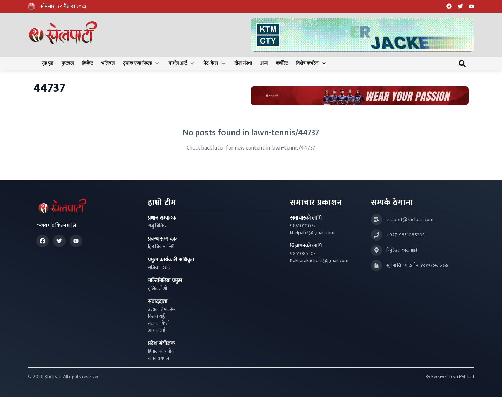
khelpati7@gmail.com (312, 232)
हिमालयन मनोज (161, 351)
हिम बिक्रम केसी (161, 246)
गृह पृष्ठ (47, 63)
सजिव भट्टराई (159, 267)
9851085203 (303, 253)
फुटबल (68, 63)
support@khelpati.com (409, 219)
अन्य (264, 63)
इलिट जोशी (157, 288)
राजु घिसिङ (157, 225)
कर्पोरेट (282, 63)
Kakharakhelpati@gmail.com (319, 260)
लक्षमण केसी (159, 323)
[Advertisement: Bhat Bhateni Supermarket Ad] (360, 95)
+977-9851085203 (405, 234)
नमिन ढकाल (158, 358)
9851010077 (303, 225)
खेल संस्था (243, 63)
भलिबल (108, 63)
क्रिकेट (87, 63)
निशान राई (156, 316)
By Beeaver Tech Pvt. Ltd (450, 376)
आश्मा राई (156, 330)
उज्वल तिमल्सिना (162, 309)
